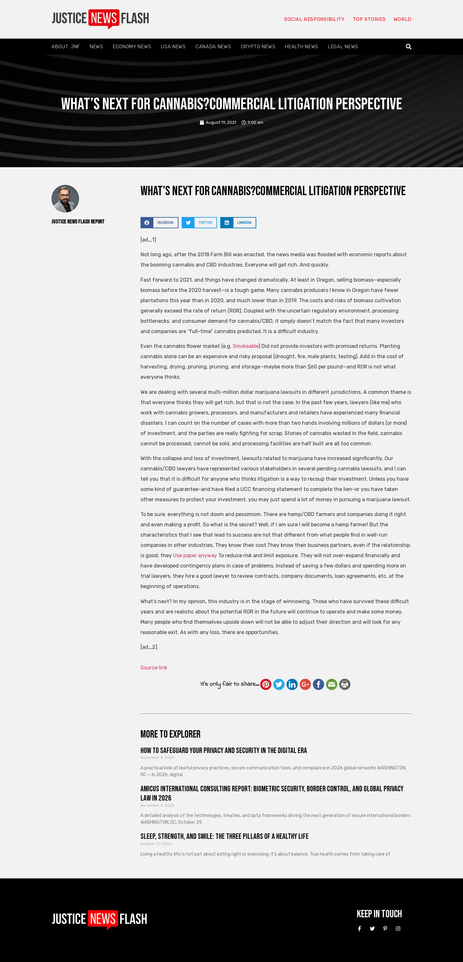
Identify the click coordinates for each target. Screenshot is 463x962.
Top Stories (369, 19)
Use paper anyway (195, 555)
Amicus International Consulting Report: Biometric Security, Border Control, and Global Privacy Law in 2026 (272, 793)
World (403, 19)
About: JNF (65, 47)
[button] (408, 46)
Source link (154, 668)
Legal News (343, 47)
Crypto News (258, 47)
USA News (173, 47)
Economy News (132, 47)
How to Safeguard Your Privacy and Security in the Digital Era (224, 750)
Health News (301, 47)
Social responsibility (314, 19)
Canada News (213, 47)
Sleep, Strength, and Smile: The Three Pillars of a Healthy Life (225, 836)
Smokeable (246, 346)
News (96, 47)
